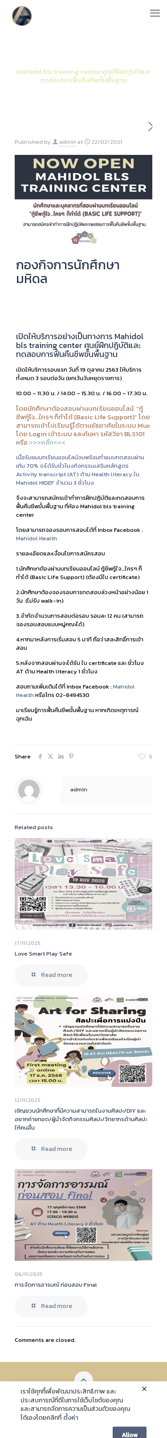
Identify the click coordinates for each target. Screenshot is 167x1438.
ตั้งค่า (70, 1429)
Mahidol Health (36, 538)
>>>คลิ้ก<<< (47, 442)
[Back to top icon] (83, 1380)
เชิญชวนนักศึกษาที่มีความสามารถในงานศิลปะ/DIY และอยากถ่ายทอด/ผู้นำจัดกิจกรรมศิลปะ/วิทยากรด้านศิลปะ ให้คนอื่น (81, 1119)
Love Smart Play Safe (43, 953)
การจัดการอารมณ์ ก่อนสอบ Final (56, 1284)
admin (67, 142)
